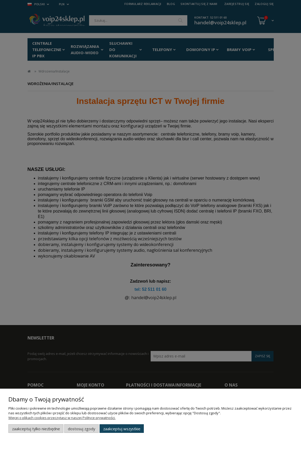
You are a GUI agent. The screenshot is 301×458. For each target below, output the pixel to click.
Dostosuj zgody (81, 428)
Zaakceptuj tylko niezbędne (36, 428)
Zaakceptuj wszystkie (121, 428)
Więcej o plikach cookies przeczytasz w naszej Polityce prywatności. (62, 417)
